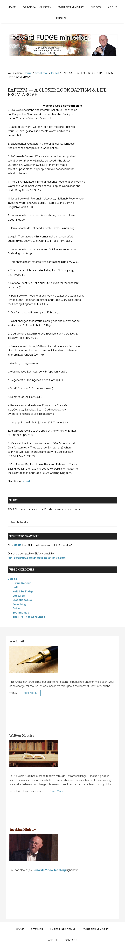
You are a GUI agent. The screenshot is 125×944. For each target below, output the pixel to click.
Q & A (16, 595)
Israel (26, 468)
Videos (12, 565)
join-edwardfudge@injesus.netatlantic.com (37, 544)
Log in (98, 938)
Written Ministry (21, 722)
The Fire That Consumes (29, 603)
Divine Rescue (22, 570)
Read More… (29, 679)
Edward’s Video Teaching (49, 857)
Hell (15, 574)
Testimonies (21, 599)
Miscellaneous (22, 587)
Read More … (57, 778)
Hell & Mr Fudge (23, 578)
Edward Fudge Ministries (62, 39)
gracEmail (16, 628)
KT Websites (84, 938)
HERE (17, 532)
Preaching (19, 591)
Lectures (19, 582)
